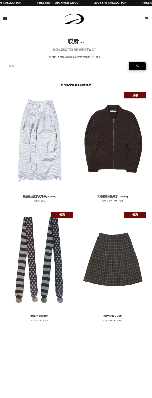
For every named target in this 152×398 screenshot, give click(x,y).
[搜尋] (67, 66)
